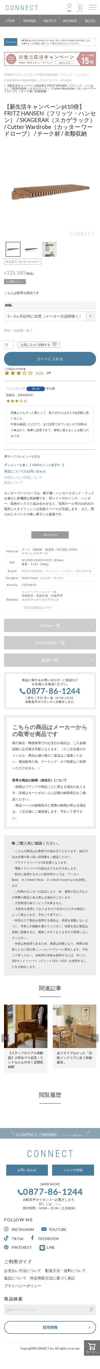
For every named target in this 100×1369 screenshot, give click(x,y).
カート (80, 11)
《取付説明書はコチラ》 (38, 607)
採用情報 (50, 1327)
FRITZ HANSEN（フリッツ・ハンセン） (64, 74)
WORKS (70, 20)
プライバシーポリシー (22, 1285)
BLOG (90, 20)
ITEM (10, 20)
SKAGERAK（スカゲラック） (41, 80)
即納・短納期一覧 (17, 330)
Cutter (67, 80)
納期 (9, 305)
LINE (51, 1247)
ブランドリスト (25, 74)
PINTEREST (18, 1247)
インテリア (29, 591)
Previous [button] (5, 1038)
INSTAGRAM (19, 1229)
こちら (56, 1204)
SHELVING (12, 80)
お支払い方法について (22, 1270)
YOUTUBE (54, 1229)
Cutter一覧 (50, 625)
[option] (25, 1036)
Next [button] (95, 1038)
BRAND (29, 20)
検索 (69, 11)
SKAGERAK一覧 (50, 642)
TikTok (13, 1238)
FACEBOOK (45, 1238)
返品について (13, 482)
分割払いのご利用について (23, 477)
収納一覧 (50, 660)
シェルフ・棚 (47, 591)
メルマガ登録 (73, 1170)
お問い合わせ (27, 1170)
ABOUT (50, 20)
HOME (8, 74)
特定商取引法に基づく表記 (52, 1278)
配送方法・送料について (65, 1270)
